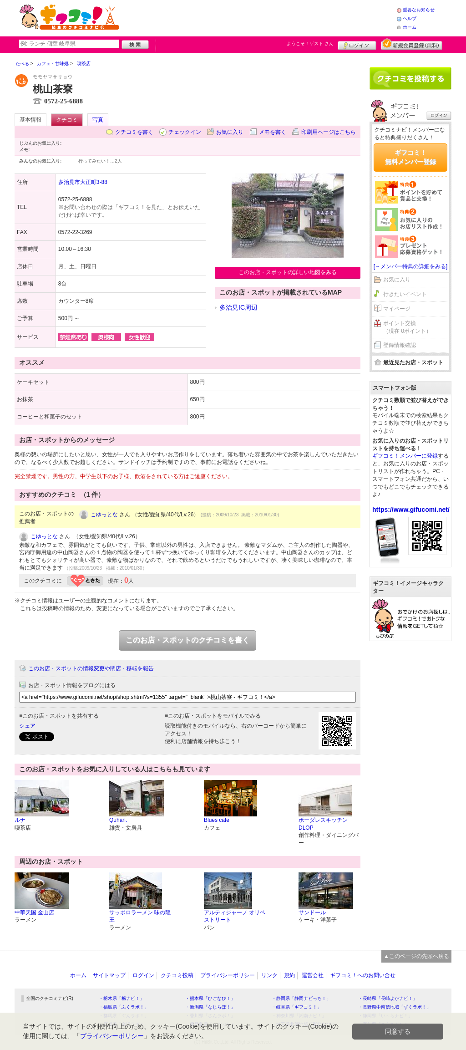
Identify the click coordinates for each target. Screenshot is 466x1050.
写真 (97, 120)
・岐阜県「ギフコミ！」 (297, 1006)
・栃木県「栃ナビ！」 (121, 998)
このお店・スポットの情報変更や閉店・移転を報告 (91, 668)
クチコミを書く (134, 132)
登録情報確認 (399, 345)
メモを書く (272, 132)
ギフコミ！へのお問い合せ (362, 975)
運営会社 (313, 975)
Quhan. (118, 820)
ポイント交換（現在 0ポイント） (407, 327)
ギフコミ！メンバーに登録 (405, 456)
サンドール (312, 912)
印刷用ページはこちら (328, 132)
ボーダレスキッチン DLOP (326, 824)
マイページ (396, 309)
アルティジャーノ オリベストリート (234, 916)
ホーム (409, 27)
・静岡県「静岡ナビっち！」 (301, 998)
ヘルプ (409, 18)
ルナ (20, 820)
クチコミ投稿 (177, 975)
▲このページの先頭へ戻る (416, 956)
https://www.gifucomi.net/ (411, 509)
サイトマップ (109, 975)
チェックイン (184, 132)
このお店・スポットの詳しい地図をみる (287, 272)
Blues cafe (216, 820)
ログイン (357, 44)
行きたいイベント (405, 294)
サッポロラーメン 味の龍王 (140, 916)
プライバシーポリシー (227, 975)
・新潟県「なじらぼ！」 (210, 1006)
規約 (289, 975)
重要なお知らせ (419, 9)
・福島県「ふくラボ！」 (124, 1006)
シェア (27, 726)
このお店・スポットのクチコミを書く (187, 640)
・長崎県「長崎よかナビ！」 (387, 998)
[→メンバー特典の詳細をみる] (411, 266)
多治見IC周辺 (238, 307)
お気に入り (229, 132)
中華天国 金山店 (34, 912)
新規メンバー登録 (411, 44)
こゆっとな (104, 514)
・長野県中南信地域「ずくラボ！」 (394, 1006)
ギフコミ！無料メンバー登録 (410, 157)
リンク (269, 975)
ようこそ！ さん (310, 43)
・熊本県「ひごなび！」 (210, 998)
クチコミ (67, 120)
